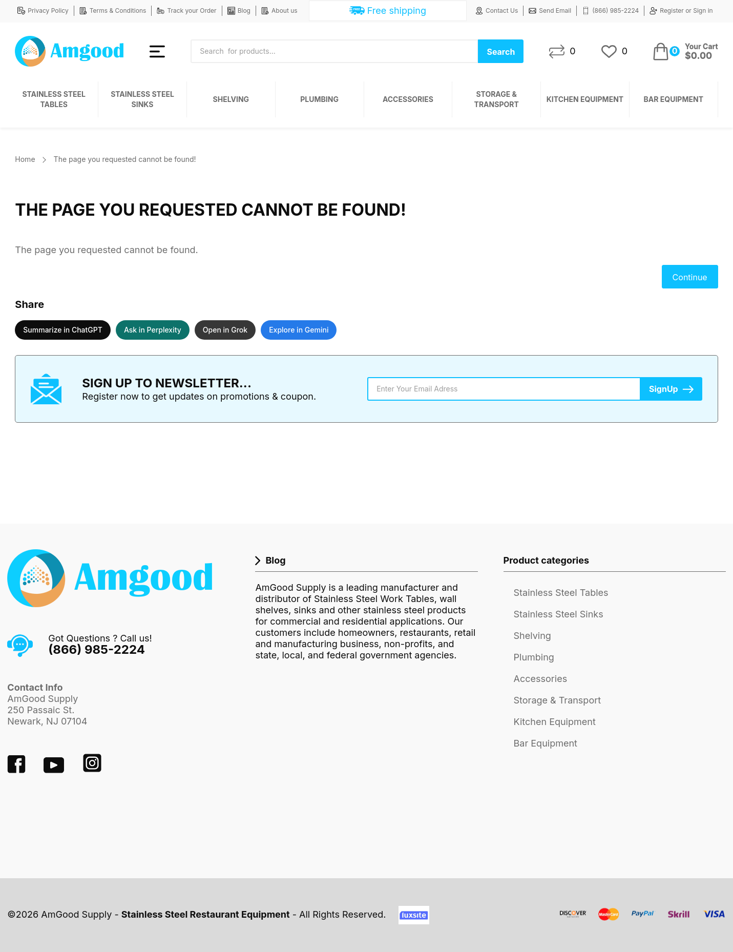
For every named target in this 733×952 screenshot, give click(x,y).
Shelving (231, 99)
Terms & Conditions (112, 11)
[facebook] (17, 769)
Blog (238, 11)
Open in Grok (225, 329)
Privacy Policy (42, 11)
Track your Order (186, 11)
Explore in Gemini (298, 329)
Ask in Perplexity (152, 329)
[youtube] (55, 769)
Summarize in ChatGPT (62, 329)
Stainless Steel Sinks (142, 99)
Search (501, 52)
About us (279, 11)
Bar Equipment (673, 99)
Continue (690, 277)
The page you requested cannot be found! (125, 159)
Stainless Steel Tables (54, 99)
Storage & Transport (496, 99)
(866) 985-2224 (610, 11)
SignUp (663, 389)
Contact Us (496, 11)
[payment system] (643, 920)
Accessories (408, 99)
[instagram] (92, 769)
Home (25, 159)
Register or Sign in (681, 11)
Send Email (550, 11)
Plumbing (319, 99)
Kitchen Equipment (585, 99)
